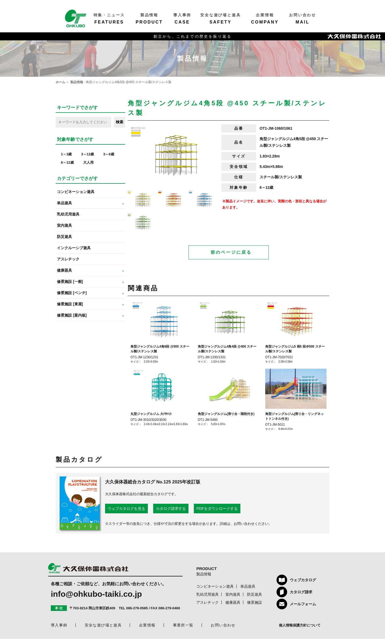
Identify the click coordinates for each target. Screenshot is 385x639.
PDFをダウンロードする (217, 509)
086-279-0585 (137, 608)
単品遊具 (247, 586)
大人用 (88, 162)
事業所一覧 (183, 625)
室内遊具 (64, 225)
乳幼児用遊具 (68, 214)
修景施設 (254, 602)
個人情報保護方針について (300, 625)
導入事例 (59, 625)
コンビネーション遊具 (75, 192)
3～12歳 (87, 154)
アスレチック (68, 259)
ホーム (60, 82)
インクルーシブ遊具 (74, 248)
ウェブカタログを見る (126, 509)
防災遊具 (64, 236)
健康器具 (232, 602)
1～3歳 (66, 154)
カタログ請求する (171, 509)
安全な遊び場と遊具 (103, 625)
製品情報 (76, 82)
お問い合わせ (223, 625)
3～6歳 (108, 154)
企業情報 (147, 625)
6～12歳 (67, 162)
